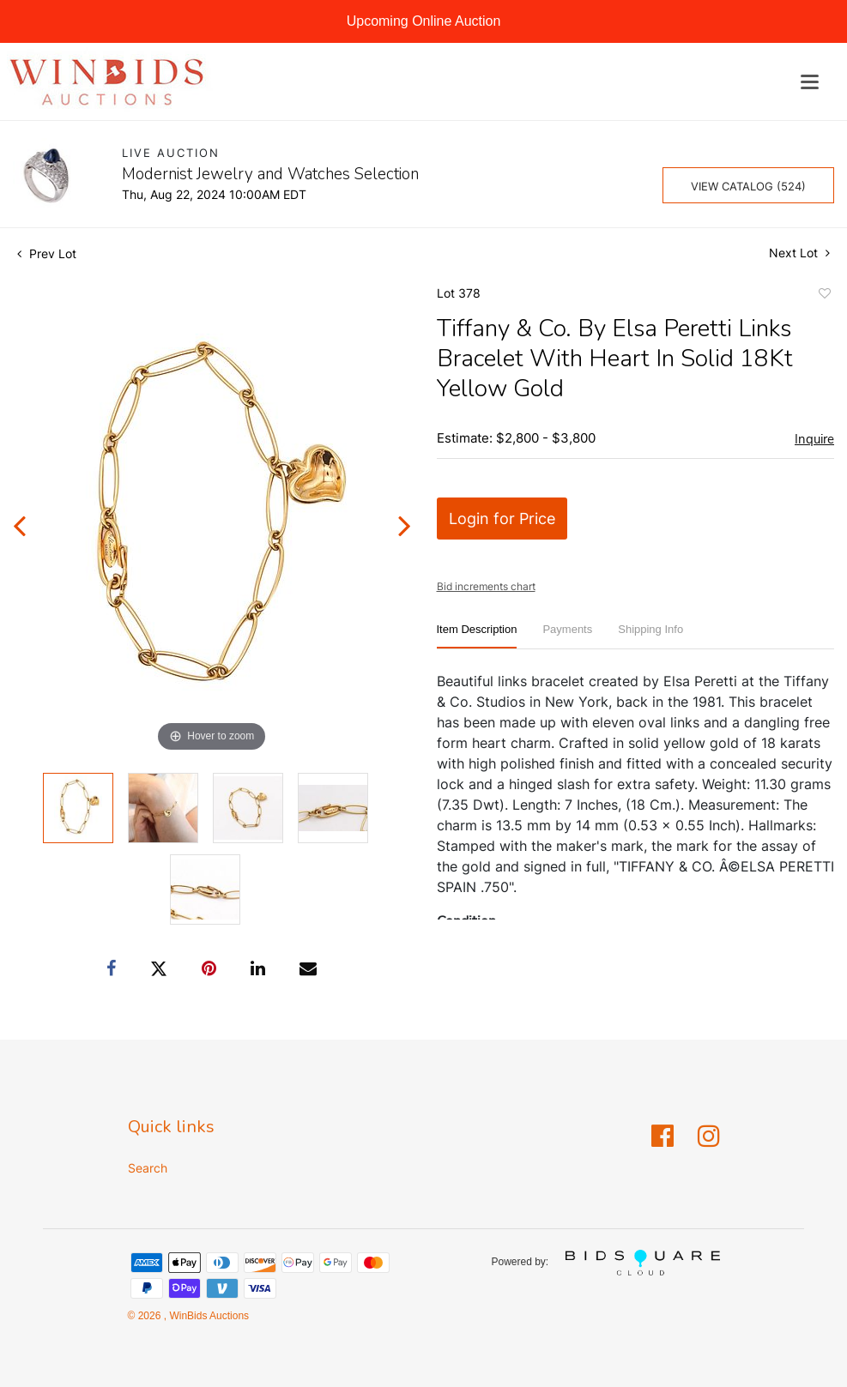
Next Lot (799, 252)
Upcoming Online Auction (424, 21)
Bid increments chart (486, 586)
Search (147, 1168)
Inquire (814, 439)
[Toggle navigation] (810, 82)
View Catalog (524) (748, 186)
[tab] (477, 636)
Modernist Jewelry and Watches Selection (270, 174)
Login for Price (502, 519)
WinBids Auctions (207, 1316)
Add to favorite (824, 295)
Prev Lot (46, 253)
